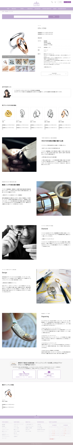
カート (55, 2)
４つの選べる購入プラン (29, 424)
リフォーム (4, 433)
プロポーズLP (16, 426)
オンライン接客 (16, 427)
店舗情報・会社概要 (28, 427)
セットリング (4, 427)
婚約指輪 (3, 424)
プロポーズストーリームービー (19, 424)
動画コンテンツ (16, 429)
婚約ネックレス (4, 431)
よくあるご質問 (39, 427)
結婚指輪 (3, 426)
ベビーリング (4, 438)
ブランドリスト (16, 434)
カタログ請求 (39, 426)
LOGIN (60, 2)
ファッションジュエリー (6, 436)
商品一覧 (6, 11)
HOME (3, 11)
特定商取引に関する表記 (41, 429)
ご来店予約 (68, 2)
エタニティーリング (5, 429)
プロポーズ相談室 (16, 431)
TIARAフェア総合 (28, 431)
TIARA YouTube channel (29, 426)
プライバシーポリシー (40, 431)
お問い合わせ (27, 429)
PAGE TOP (36, 417)
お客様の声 (15, 436)
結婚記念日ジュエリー (5, 434)
